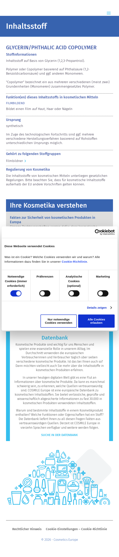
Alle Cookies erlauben (96, 321)
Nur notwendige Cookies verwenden (58, 321)
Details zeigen (97, 307)
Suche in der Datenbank (59, 435)
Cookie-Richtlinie (74, 261)
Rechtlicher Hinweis (27, 529)
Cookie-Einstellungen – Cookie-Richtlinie (76, 529)
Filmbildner (14, 161)
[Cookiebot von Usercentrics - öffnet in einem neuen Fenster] (98, 232)
